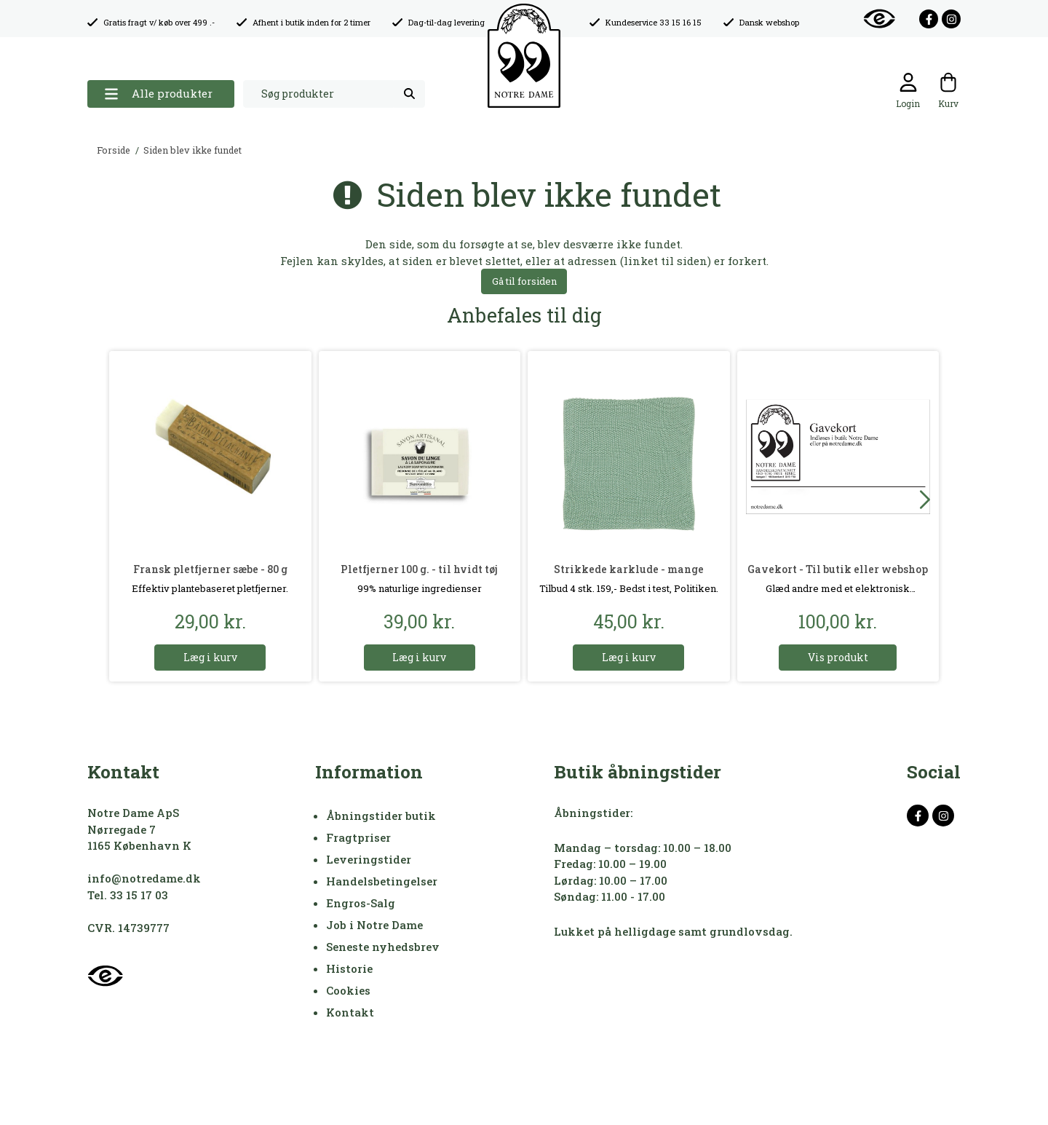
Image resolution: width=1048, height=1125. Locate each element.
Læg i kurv (210, 657)
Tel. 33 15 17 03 (127, 895)
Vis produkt (838, 657)
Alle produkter (158, 93)
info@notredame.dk (144, 878)
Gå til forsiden (524, 281)
